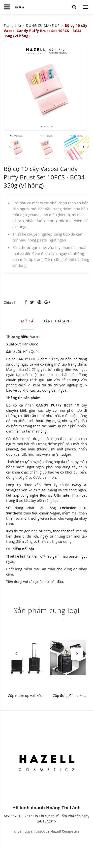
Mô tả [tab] (27, 321)
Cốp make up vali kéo (25, 695)
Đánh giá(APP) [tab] (57, 321)
